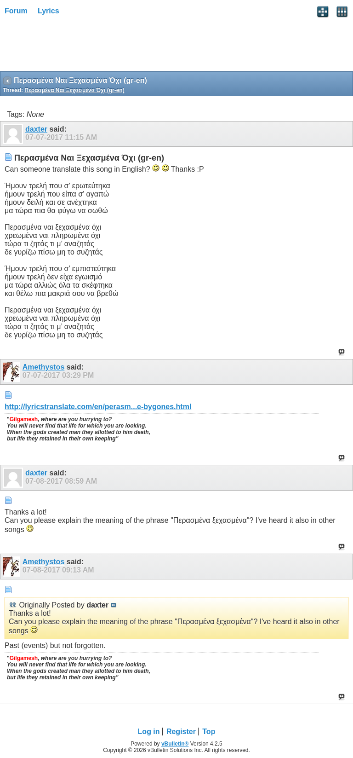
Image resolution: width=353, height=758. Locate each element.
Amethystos (44, 367)
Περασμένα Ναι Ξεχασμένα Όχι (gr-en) (74, 90)
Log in (149, 731)
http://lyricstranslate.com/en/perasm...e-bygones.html (98, 407)
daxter (36, 129)
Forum (16, 11)
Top (208, 731)
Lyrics (48, 11)
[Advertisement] (73, 46)
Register (181, 731)
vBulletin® (175, 744)
